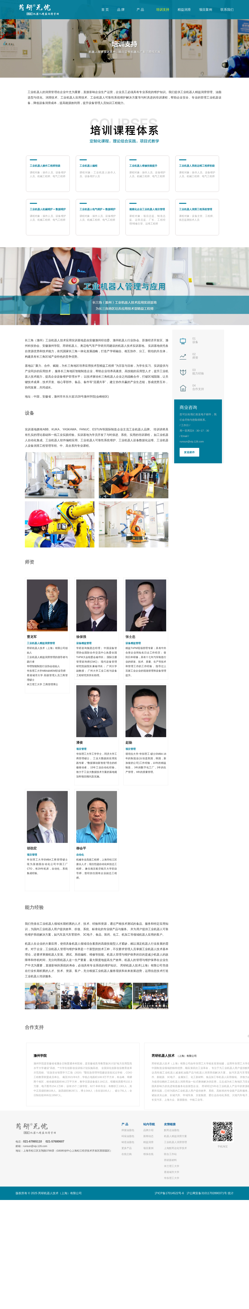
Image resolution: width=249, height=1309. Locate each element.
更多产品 (127, 1148)
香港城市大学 (171, 1172)
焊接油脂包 (128, 1130)
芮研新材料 (170, 1160)
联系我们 (227, 9)
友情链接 (170, 1124)
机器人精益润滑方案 (175, 1136)
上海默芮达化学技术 (175, 1148)
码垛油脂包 (128, 1136)
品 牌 (121, 9)
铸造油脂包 (128, 1142)
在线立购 (127, 1154)
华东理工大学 (171, 1178)
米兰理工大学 (171, 1166)
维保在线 (148, 1154)
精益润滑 (184, 9)
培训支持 (162, 9)
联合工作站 (170, 1154)
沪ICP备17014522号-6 (169, 1193)
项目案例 (205, 9)
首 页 (105, 9)
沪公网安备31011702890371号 (207, 1193)
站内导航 (149, 1124)
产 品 (140, 9)
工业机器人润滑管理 (175, 1142)
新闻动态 (148, 1136)
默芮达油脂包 (171, 1130)
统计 (231, 1193)
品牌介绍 (148, 1130)
